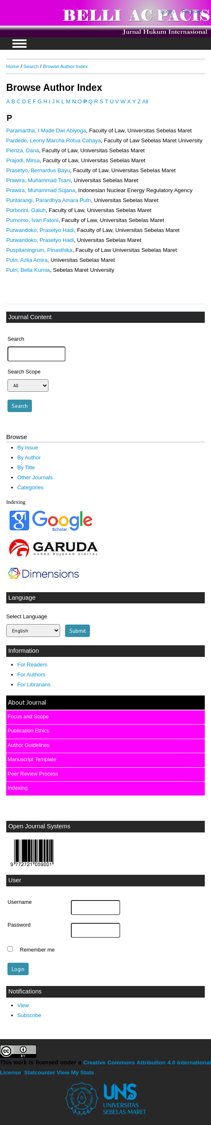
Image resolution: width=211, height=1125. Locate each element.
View (23, 1005)
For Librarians (34, 684)
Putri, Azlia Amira (27, 260)
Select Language (26, 616)
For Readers (32, 664)
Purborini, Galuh (26, 210)
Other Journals (35, 477)
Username (19, 902)
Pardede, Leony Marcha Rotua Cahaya (53, 140)
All (145, 101)
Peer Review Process (32, 774)
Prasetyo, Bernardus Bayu (38, 170)
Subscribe (29, 1015)
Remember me (37, 950)
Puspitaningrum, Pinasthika (39, 250)
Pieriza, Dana (22, 150)
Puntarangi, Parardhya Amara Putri (48, 200)
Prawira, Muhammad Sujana (40, 190)
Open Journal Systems (39, 826)
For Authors (31, 674)
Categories (30, 487)
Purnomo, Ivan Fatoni (32, 220)
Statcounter (39, 1072)
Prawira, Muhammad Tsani (38, 180)
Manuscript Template (31, 759)
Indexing (17, 788)
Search (31, 66)
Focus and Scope (28, 716)
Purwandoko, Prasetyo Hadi (40, 230)
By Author (29, 457)
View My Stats (75, 1072)
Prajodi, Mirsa (23, 160)
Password (19, 925)
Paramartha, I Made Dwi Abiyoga (46, 130)
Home (12, 66)
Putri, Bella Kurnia (28, 270)
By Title (26, 467)
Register (192, 11)
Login (167, 11)
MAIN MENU (19, 43)
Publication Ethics (28, 730)
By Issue (27, 447)
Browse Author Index (65, 66)
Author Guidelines (28, 745)
